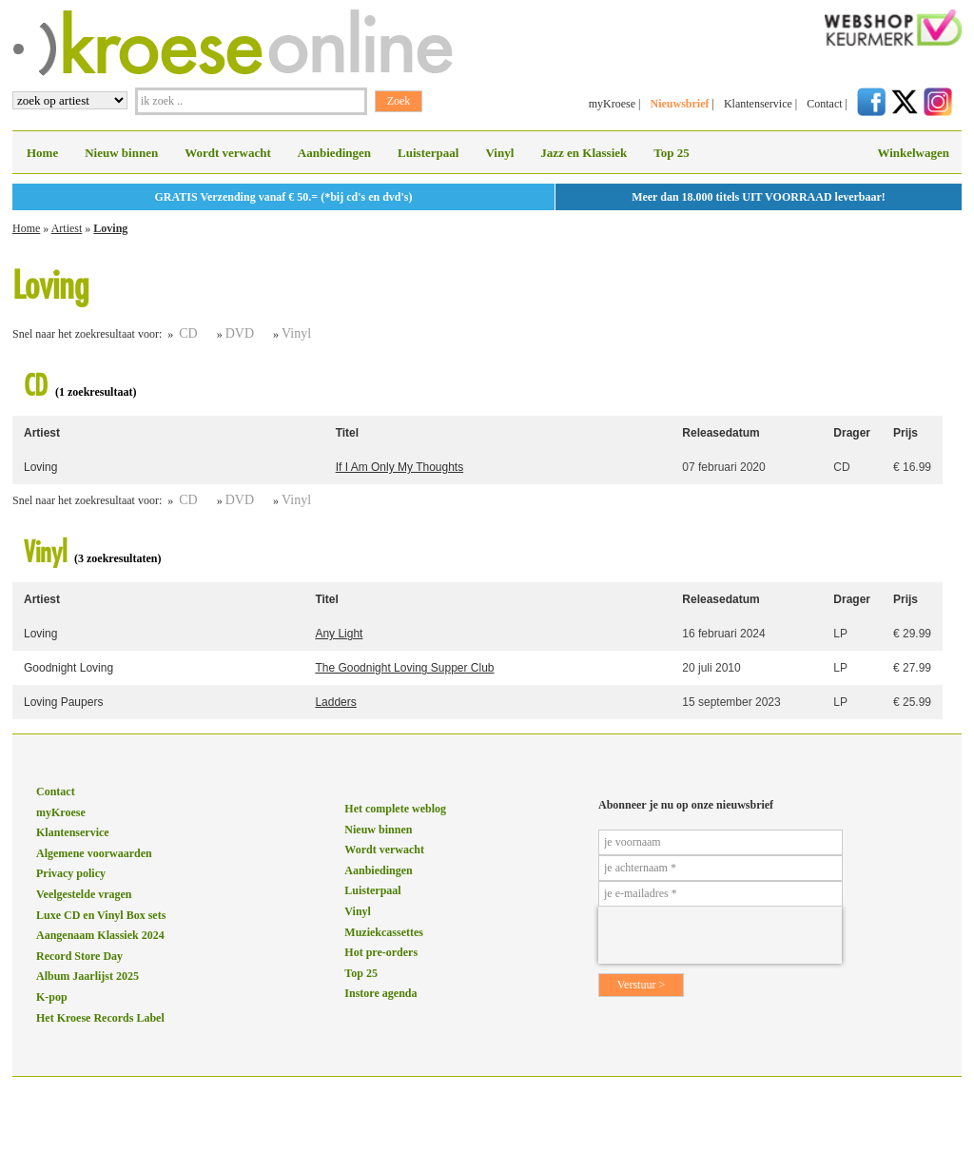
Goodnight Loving (68, 667)
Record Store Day (79, 956)
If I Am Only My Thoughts (400, 467)
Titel (347, 433)
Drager (851, 433)
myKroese (612, 103)
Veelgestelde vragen (84, 894)
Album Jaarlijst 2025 (87, 976)
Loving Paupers (63, 702)
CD (188, 333)
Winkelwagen (913, 153)
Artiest (67, 228)
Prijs (905, 433)
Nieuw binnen (121, 153)
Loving (110, 228)
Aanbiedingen (334, 153)
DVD (239, 333)
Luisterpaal (428, 153)
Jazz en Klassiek (583, 153)
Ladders (335, 702)
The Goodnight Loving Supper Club (404, 667)
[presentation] (720, 935)
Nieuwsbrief (679, 103)
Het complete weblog (395, 808)
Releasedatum (720, 433)
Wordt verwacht (228, 153)
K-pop (52, 997)
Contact (824, 103)
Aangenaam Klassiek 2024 (100, 935)
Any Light (338, 633)
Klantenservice (758, 103)
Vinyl (499, 153)
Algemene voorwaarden (94, 853)
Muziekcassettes (383, 932)
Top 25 (671, 153)
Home (42, 153)
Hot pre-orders (381, 952)
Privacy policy (71, 873)
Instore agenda (380, 993)
